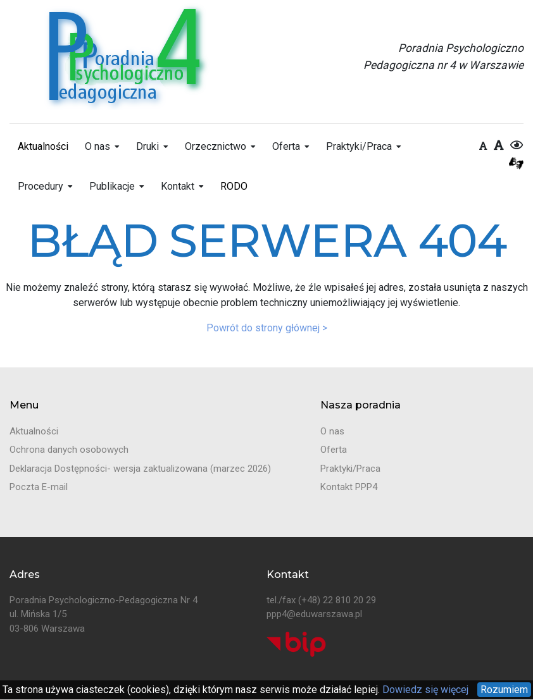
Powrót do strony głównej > (266, 328)
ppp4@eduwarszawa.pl (314, 614)
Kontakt (177, 186)
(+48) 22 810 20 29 (337, 600)
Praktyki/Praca (359, 146)
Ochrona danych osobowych (69, 449)
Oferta (286, 146)
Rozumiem (504, 690)
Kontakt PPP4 (348, 487)
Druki (147, 146)
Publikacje (112, 186)
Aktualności (43, 146)
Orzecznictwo (215, 146)
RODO (234, 186)
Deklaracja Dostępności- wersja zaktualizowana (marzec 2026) (140, 468)
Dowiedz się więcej (424, 690)
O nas (97, 146)
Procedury (40, 186)
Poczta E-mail (38, 487)
